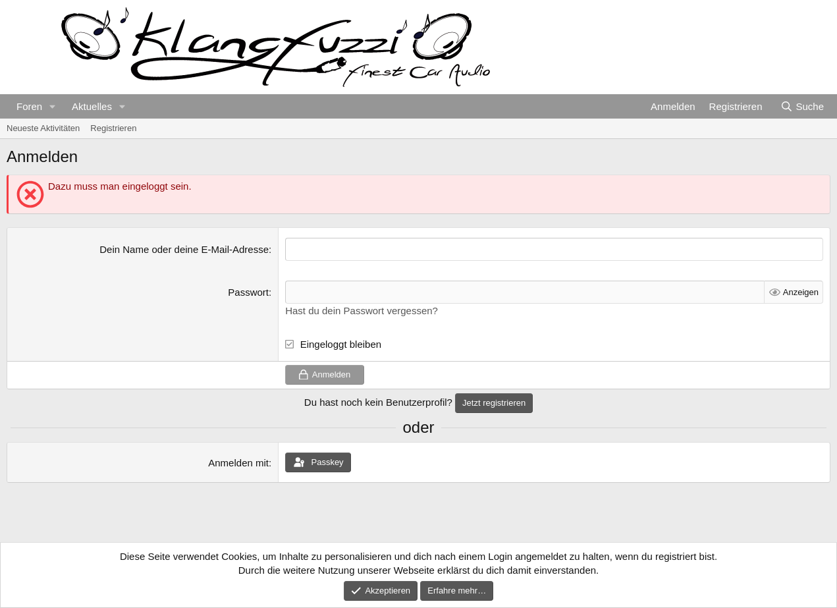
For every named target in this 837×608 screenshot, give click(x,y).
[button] (52, 106)
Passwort (248, 292)
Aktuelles (92, 106)
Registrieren (113, 128)
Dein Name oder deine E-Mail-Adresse (184, 249)
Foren (29, 106)
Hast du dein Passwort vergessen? (361, 310)
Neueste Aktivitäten (43, 128)
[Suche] (802, 106)
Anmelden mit (238, 462)
